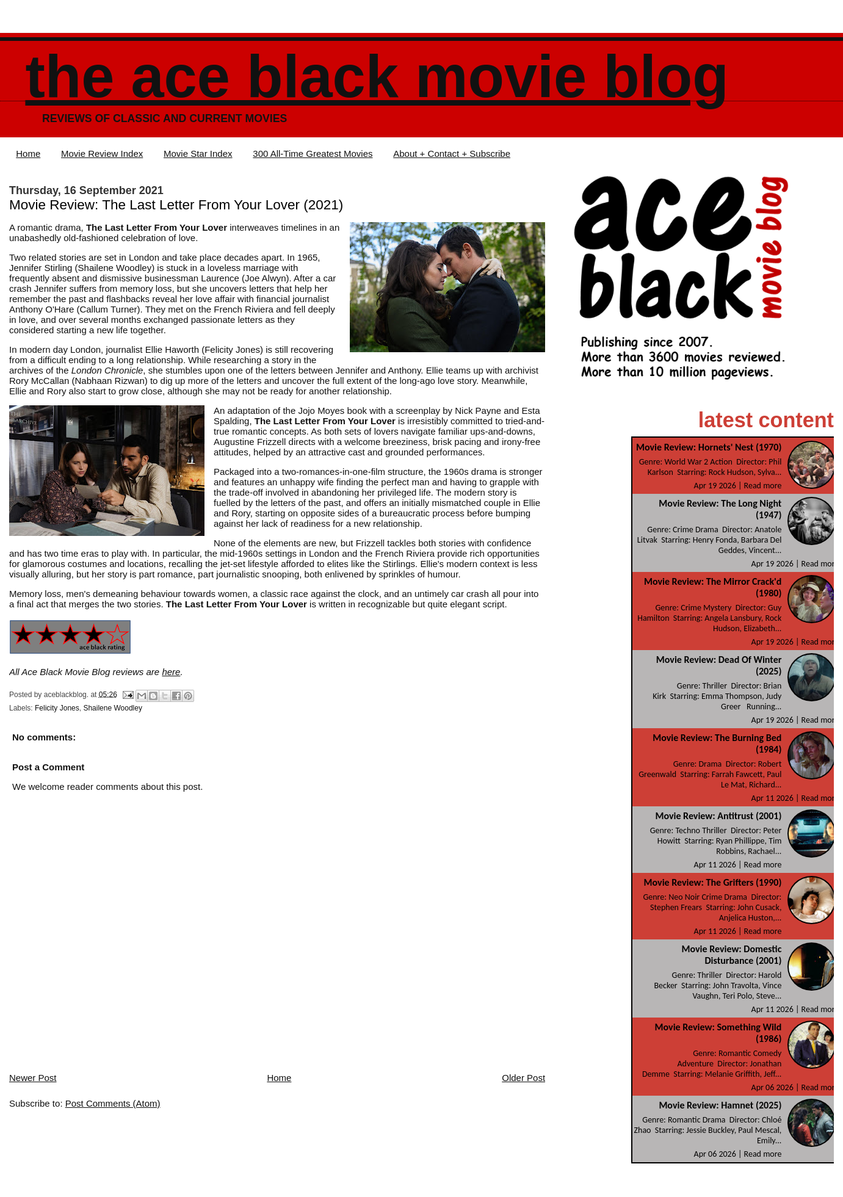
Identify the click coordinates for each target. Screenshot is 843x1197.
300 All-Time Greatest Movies (312, 153)
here (171, 672)
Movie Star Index (198, 153)
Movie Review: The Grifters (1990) (713, 882)
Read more (763, 485)
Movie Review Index (102, 153)
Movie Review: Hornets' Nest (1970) (708, 447)
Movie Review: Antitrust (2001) (718, 816)
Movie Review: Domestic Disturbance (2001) (731, 954)
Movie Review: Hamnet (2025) (720, 1105)
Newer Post (33, 1077)
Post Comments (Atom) (113, 1103)
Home (28, 153)
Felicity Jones (57, 708)
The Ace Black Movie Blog (376, 76)
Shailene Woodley (112, 708)
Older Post (523, 1077)
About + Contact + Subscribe (451, 153)
